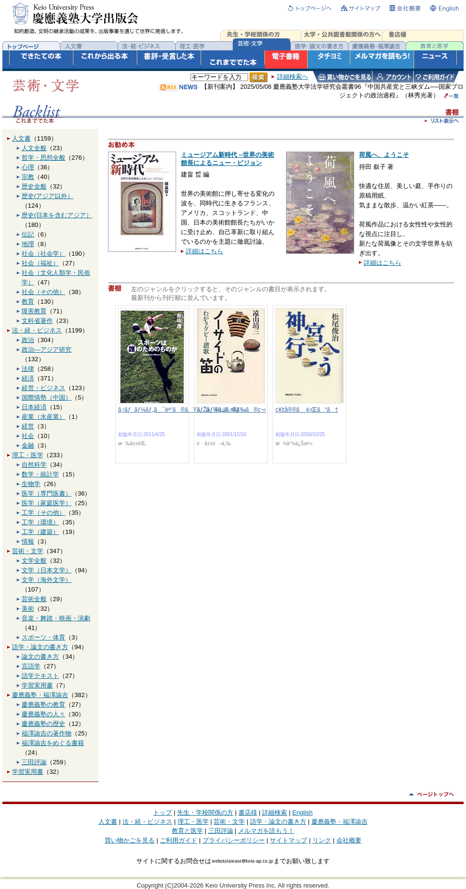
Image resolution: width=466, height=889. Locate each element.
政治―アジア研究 (47, 349)
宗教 (28, 176)
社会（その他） (43, 292)
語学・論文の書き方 (40, 647)
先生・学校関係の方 (205, 812)
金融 (28, 445)
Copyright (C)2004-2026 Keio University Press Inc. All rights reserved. (233, 885)
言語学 (31, 666)
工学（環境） (40, 522)
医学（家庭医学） (47, 503)
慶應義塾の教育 (43, 704)
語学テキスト (40, 675)
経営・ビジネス (43, 387)
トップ (162, 812)
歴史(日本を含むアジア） (57, 215)
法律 (28, 368)
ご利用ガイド (178, 840)
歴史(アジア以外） (47, 196)
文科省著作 (37, 320)
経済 (28, 378)
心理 (28, 167)
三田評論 (34, 762)
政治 (28, 340)
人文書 (21, 138)
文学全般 (34, 560)
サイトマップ (288, 840)
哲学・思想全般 (43, 157)
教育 (28, 301)
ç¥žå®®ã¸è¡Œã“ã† (306, 409)
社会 (28, 435)
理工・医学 (27, 455)
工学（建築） (40, 531)
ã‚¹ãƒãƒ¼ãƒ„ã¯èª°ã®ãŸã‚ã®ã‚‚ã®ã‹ (182, 409)
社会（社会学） (43, 253)
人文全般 (34, 148)
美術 (28, 608)
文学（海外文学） (47, 579)
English (302, 812)
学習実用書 (37, 685)
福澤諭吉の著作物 (47, 733)
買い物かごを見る (130, 840)
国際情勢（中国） (47, 397)
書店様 (248, 812)
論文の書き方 (40, 656)
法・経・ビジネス (37, 330)
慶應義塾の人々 (43, 714)
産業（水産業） (43, 416)
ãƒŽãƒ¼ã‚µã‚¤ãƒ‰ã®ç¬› (231, 409)
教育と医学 (187, 830)
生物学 (31, 483)
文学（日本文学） (47, 570)
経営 (28, 426)
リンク (321, 840)
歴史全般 (34, 186)
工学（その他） (43, 512)
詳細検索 (274, 812)
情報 (28, 541)
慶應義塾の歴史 (43, 723)
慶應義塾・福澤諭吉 (40, 695)
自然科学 (34, 464)
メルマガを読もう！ (266, 830)
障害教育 (34, 311)
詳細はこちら (204, 251)
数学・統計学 (40, 474)
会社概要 (348, 840)
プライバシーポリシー (234, 840)
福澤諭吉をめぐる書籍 (53, 743)
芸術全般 (34, 599)
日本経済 (34, 407)
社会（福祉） (40, 263)
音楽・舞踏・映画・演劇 (56, 618)
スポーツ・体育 (43, 637)
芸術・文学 (27, 551)
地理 (28, 244)
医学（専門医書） (47, 493)
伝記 (28, 234)
